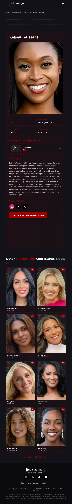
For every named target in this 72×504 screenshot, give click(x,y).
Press (29, 483)
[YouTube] (45, 477)
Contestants (27, 13)
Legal (44, 483)
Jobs (49, 483)
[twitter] (24, 206)
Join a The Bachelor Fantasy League (28, 215)
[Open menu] (62, 4)
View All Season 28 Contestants (36, 457)
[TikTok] (39, 477)
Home (8, 13)
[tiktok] (18, 206)
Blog (22, 483)
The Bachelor (16, 13)
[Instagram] (26, 477)
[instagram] (11, 206)
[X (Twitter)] (32, 477)
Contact (36, 483)
